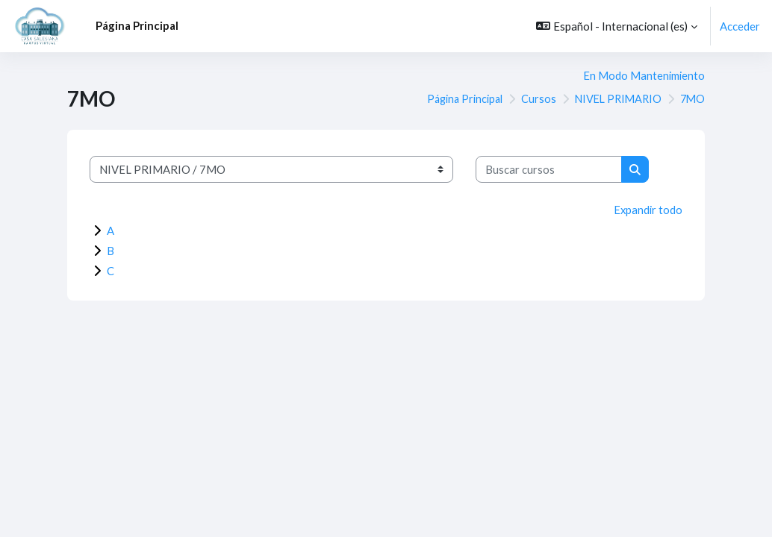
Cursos (532, 99)
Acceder (740, 26)
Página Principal (455, 99)
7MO (692, 99)
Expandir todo (647, 209)
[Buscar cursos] (549, 169)
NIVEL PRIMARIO (614, 99)
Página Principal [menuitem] (137, 25)
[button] (616, 26)
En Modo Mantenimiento (643, 75)
